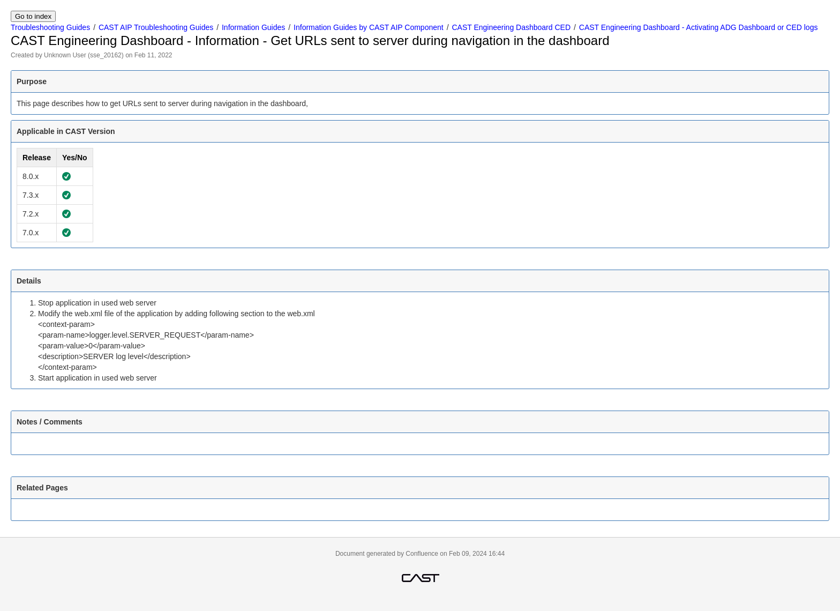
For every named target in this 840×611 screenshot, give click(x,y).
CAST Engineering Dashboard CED (511, 27)
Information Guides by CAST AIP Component (369, 27)
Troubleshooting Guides (50, 27)
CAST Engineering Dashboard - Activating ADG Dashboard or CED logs (698, 27)
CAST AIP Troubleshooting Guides (156, 27)
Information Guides (253, 27)
